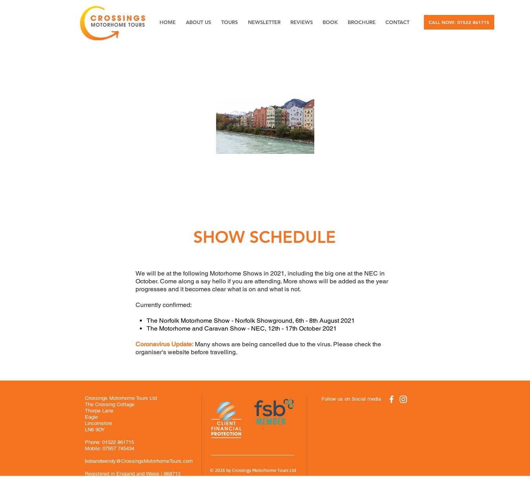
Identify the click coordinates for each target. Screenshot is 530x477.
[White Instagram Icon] (403, 399)
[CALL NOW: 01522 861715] (459, 22)
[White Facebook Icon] (391, 399)
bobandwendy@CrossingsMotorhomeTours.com (139, 461)
